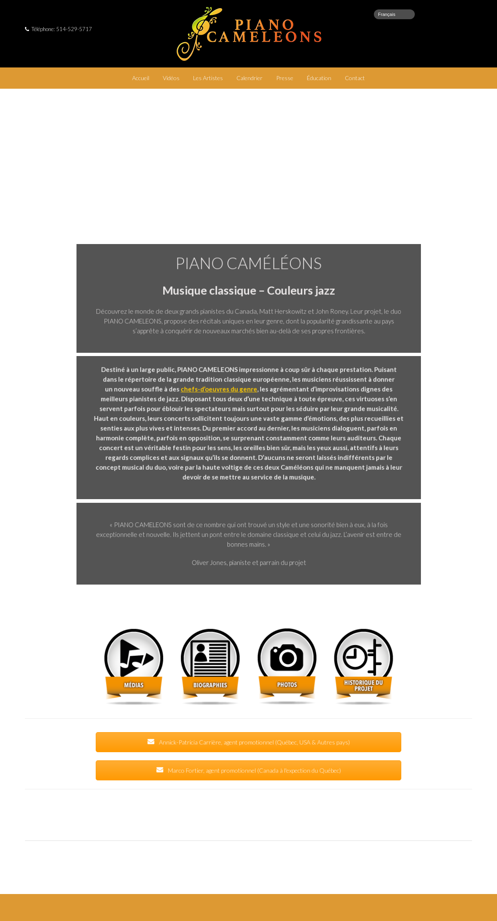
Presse (284, 77)
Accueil (140, 77)
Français (386, 14)
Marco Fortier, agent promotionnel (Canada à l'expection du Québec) (248, 770)
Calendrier (249, 77)
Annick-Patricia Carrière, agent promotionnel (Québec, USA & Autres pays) (248, 742)
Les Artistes (208, 77)
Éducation (319, 77)
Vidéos (171, 77)
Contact (355, 77)
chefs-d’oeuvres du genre (220, 391)
